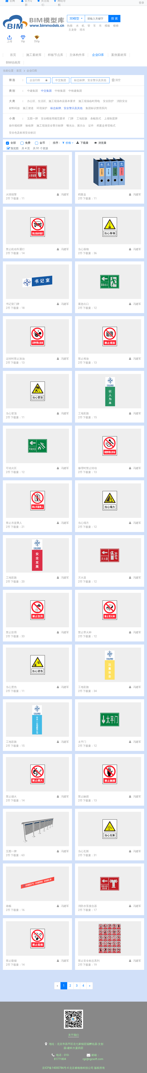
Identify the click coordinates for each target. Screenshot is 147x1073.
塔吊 (82, 29)
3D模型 (74, 18)
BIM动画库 (13, 62)
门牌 (71, 118)
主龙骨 (73, 29)
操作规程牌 (15, 125)
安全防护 (108, 101)
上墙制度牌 (111, 118)
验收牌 (29, 125)
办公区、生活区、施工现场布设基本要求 (51, 101)
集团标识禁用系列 (96, 108)
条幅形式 (95, 118)
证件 (91, 125)
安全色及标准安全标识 (22, 132)
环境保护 (42, 108)
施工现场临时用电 (89, 101)
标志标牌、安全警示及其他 (66, 108)
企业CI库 (98, 55)
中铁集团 (60, 90)
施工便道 (28, 108)
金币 (42, 142)
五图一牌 (32, 118)
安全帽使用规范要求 (53, 118)
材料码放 (14, 108)
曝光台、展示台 (75, 125)
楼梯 (115, 25)
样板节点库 (55, 55)
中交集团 (46, 90)
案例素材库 (119, 55)
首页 (13, 55)
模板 (107, 25)
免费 (27, 142)
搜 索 (114, 18)
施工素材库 (34, 55)
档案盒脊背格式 (106, 125)
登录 (141, 2)
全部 (13, 142)
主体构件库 (77, 55)
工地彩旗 (82, 118)
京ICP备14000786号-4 (55, 1067)
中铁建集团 (75, 90)
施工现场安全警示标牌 (50, 125)
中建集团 (32, 90)
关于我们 (73, 1034)
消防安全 (122, 101)
